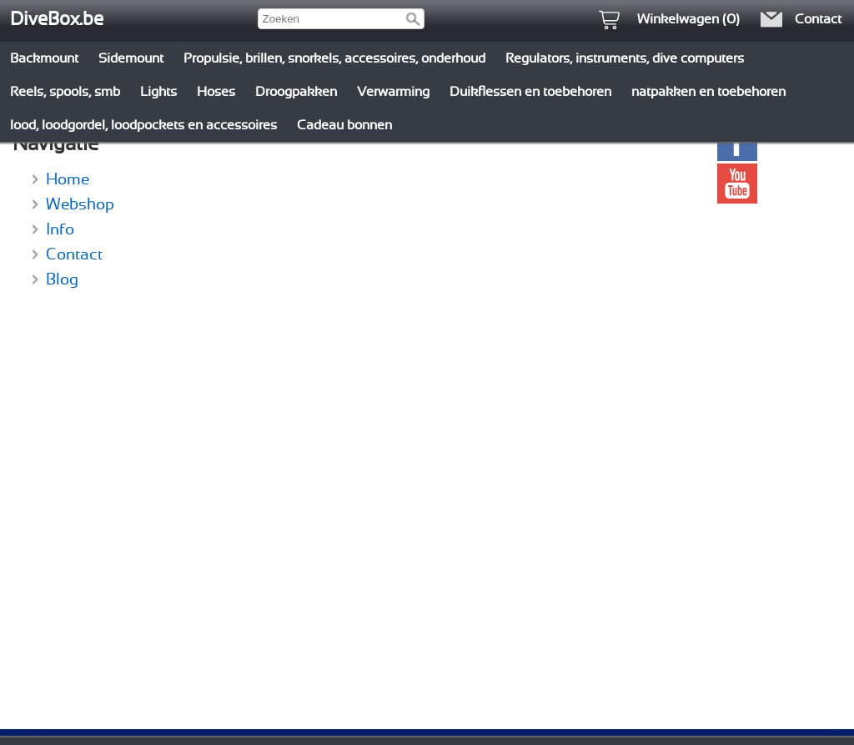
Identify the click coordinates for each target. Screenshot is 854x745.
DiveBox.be (56, 19)
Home (67, 180)
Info (60, 230)
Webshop (80, 205)
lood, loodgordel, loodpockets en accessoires (143, 125)
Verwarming (393, 91)
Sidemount (130, 58)
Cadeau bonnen (344, 125)
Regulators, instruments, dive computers (624, 58)
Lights (158, 91)
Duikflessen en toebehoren (530, 91)
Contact (74, 255)
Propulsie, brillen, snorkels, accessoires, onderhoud (334, 58)
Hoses (216, 91)
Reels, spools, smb (65, 91)
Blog (62, 280)
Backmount (44, 58)
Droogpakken (296, 91)
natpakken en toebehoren (708, 91)
